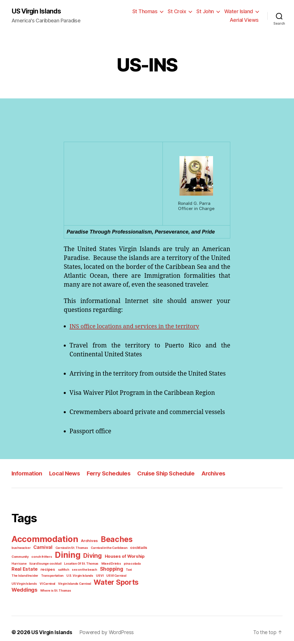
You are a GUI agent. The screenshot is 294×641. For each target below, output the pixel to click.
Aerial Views (245, 20)
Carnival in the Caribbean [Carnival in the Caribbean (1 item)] (83, 547)
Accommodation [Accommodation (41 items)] (43, 539)
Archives (217, 473)
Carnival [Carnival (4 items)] (20, 546)
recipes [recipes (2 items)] (17, 568)
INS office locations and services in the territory (137, 327)
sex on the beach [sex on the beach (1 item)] (51, 568)
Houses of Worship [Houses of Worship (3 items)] (100, 555)
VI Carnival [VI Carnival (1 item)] (105, 574)
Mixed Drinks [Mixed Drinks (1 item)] (88, 562)
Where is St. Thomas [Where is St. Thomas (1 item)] (98, 582)
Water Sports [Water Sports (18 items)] (32, 581)
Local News (65, 473)
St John (207, 11)
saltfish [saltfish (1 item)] (32, 568)
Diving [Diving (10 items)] (69, 555)
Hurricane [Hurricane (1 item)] (128, 556)
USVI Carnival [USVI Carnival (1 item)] (58, 574)
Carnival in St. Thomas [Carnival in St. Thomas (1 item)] (47, 547)
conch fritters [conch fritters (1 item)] (20, 556)
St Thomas (149, 11)
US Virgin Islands (37, 11)
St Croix (180, 11)
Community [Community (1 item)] (130, 547)
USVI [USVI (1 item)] (43, 574)
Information (27, 473)
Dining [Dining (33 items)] (45, 554)
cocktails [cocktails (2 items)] (111, 547)
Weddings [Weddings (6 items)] (69, 582)
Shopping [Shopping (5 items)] (77, 568)
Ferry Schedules (110, 473)
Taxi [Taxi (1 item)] (94, 568)
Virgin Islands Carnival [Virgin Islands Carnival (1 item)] (131, 574)
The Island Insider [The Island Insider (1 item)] (112, 568)
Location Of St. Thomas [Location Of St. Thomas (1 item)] (60, 562)
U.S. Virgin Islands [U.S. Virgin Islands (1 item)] (24, 574)
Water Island (239, 11)
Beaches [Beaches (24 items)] (112, 539)
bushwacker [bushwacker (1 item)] (139, 541)
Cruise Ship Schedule (169, 473)
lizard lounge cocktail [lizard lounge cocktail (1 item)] (26, 562)
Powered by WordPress (103, 625)
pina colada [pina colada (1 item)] (108, 562)
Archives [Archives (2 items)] (87, 541)
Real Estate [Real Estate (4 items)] (131, 562)
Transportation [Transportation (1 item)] (137, 568)
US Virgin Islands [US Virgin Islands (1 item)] (83, 574)
